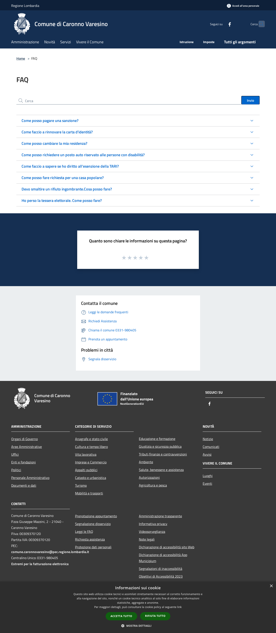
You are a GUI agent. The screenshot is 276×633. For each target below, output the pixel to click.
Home (20, 58)
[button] (138, 626)
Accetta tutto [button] (121, 616)
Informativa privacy (153, 523)
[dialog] (138, 607)
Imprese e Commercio (91, 462)
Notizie (208, 438)
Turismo (81, 485)
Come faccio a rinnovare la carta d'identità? (57, 132)
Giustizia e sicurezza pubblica (160, 446)
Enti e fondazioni (23, 462)
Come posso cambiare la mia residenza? (54, 143)
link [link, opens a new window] (179, 607)
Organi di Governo (24, 438)
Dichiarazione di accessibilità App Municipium (163, 557)
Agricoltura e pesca (153, 485)
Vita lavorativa (85, 454)
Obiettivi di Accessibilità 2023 (161, 576)
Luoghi (208, 475)
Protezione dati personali (93, 547)
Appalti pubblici (86, 469)
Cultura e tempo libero (91, 446)
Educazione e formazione (157, 438)
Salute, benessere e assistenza (161, 469)
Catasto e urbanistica (90, 477)
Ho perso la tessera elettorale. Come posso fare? (62, 200)
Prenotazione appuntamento (96, 516)
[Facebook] (221, 24)
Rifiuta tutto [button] (155, 616)
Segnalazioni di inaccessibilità (160, 568)
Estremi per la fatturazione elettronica (40, 563)
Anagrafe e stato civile (91, 438)
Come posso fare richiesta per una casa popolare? (63, 178)
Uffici (15, 454)
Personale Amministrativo (30, 477)
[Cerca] (259, 24)
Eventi (207, 483)
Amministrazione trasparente (160, 516)
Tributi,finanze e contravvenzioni (163, 454)
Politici (16, 469)
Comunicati (211, 446)
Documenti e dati (23, 485)
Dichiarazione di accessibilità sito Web (166, 547)
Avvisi (207, 454)
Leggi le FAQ (84, 531)
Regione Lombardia (25, 5)
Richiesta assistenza (90, 539)
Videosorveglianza (152, 531)
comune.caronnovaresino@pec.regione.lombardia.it (50, 551)
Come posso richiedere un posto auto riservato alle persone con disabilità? (83, 155)
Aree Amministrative (26, 446)
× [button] (271, 586)
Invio (250, 100)
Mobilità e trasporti (89, 493)
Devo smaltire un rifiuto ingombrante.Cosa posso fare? (67, 189)
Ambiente (146, 462)
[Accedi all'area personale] (243, 6)
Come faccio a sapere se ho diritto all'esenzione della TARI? (70, 166)
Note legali (147, 539)
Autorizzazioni (149, 477)
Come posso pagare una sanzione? (50, 120)
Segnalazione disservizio (93, 523)
